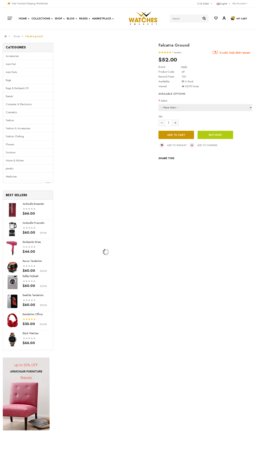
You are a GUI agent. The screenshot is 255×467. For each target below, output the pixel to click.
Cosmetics (11, 112)
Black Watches (30, 333)
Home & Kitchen (15, 160)
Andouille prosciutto (33, 223)
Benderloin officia (33, 314)
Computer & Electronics (19, 104)
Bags (8, 80)
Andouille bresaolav (33, 204)
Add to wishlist (173, 145)
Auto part (11, 64)
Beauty (9, 96)
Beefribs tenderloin (33, 295)
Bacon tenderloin (32, 261)
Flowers (10, 144)
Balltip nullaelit (30, 276)
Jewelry (9, 168)
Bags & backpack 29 (17, 88)
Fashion (10, 120)
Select (164, 101)
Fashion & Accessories (18, 128)
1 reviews (176, 52)
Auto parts (11, 72)
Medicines (11, 176)
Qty (160, 116)
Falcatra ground (34, 36)
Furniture (10, 152)
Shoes (16, 36)
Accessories (12, 56)
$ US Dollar (204, 3)
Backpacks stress (32, 242)
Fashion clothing (15, 136)
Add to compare (203, 145)
